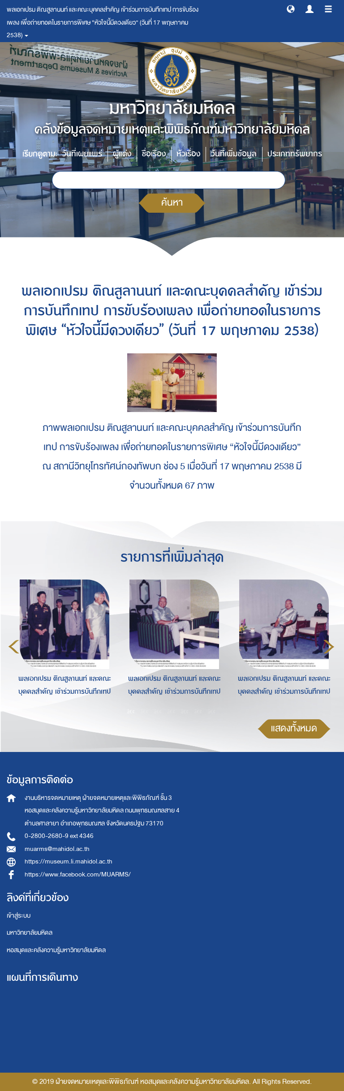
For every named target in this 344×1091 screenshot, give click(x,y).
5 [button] (185, 711)
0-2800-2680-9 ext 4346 (59, 836)
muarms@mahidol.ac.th (57, 849)
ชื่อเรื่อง (154, 154)
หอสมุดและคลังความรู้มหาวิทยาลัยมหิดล (56, 950)
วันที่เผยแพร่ (82, 154)
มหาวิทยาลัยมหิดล (29, 932)
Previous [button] (14, 646)
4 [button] (171, 711)
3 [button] (158, 711)
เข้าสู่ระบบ (18, 915)
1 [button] (131, 711)
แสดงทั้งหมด (294, 728)
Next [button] (328, 646)
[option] (62, 645)
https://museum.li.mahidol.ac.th (68, 861)
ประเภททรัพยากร (294, 154)
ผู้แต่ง (122, 154)
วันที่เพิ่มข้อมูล (234, 154)
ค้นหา (172, 202)
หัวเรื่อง (188, 154)
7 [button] (211, 711)
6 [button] (198, 711)
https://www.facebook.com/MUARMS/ (78, 874)
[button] (291, 8)
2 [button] (144, 711)
